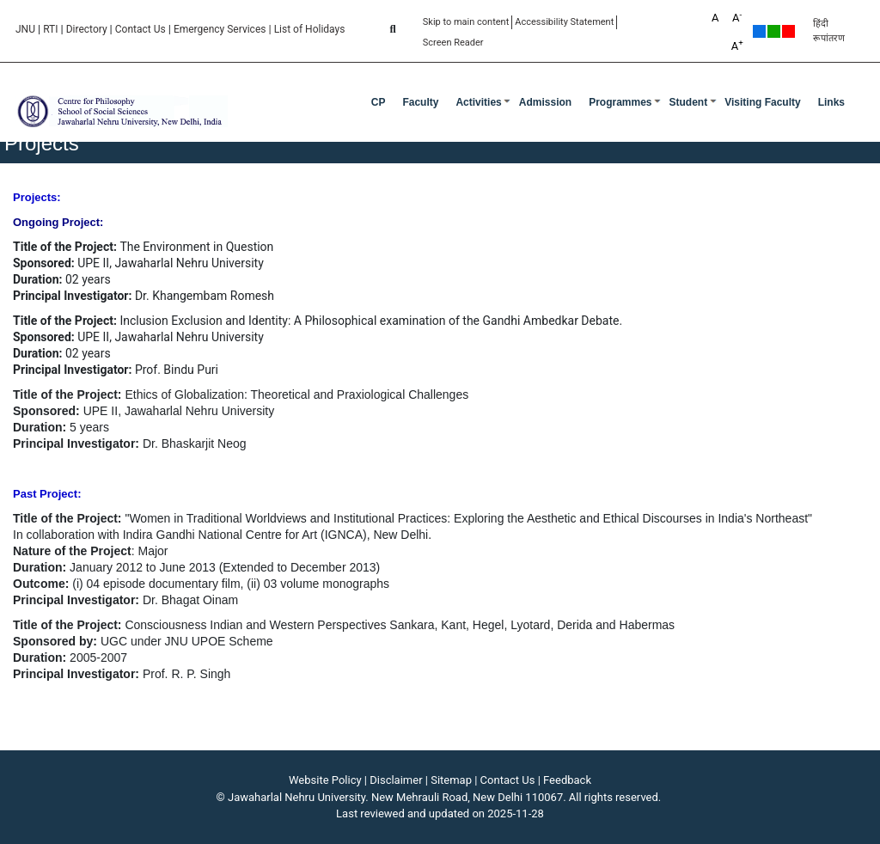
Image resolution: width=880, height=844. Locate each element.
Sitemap (451, 780)
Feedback (567, 780)
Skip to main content (466, 22)
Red (788, 31)
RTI (50, 29)
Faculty (420, 102)
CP (378, 102)
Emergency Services (220, 29)
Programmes (620, 102)
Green (773, 31)
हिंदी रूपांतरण (829, 31)
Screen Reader (453, 42)
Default (759, 31)
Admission (545, 102)
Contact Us (140, 29)
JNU (25, 29)
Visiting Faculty (762, 102)
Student (688, 102)
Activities (478, 102)
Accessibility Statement (564, 22)
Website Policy (325, 780)
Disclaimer (396, 780)
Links (831, 102)
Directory (86, 29)
